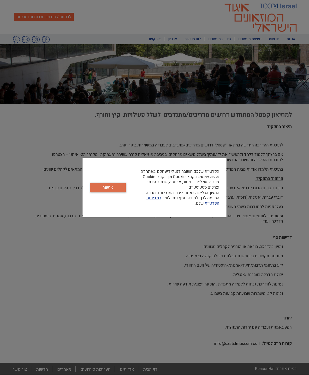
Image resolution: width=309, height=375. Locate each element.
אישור (108, 187)
